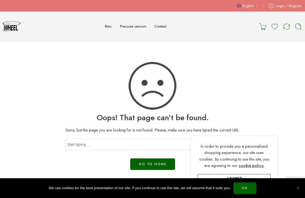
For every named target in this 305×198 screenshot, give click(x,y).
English (245, 6)
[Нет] (298, 188)
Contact (160, 26)
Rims (108, 26)
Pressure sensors (133, 26)
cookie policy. (251, 165)
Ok (245, 188)
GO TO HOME (153, 164)
